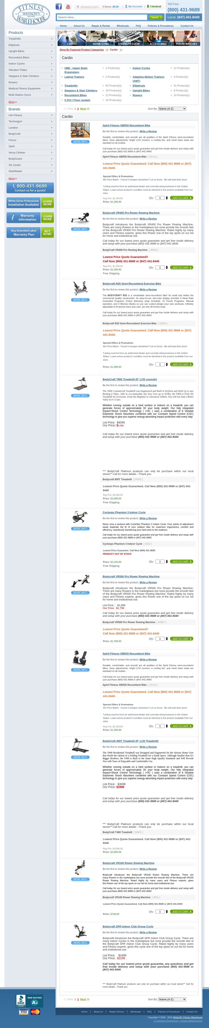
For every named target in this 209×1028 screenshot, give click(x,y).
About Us (79, 25)
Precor (12, 140)
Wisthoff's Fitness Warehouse (187, 1017)
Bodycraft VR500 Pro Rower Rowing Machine (80, 593)
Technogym (15, 121)
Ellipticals (14, 45)
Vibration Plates (18, 69)
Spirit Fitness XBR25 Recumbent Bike (80, 670)
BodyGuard (15, 158)
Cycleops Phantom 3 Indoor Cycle (80, 529)
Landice (13, 127)
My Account (135, 6)
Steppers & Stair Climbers (24, 76)
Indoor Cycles (17, 63)
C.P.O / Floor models (77, 100)
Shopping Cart (88, 6)
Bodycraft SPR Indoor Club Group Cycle (80, 943)
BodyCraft (14, 133)
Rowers (13, 82)
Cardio (114, 49)
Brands (14, 109)
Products (16, 33)
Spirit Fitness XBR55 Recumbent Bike (80, 142)
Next (83, 108)
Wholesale (123, 25)
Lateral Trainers (74, 76)
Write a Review (148, 131)
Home (63, 25)
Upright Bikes (16, 51)
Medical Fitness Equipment (24, 88)
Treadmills (15, 38)
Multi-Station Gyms (20, 94)
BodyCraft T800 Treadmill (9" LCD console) (80, 396)
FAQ (138, 25)
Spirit (12, 146)
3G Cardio (15, 165)
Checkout (156, 6)
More (12, 101)
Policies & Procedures (161, 25)
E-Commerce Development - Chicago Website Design (178, 1021)
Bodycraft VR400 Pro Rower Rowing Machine (80, 229)
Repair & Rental (101, 25)
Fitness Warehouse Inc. (31, 13)
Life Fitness (15, 115)
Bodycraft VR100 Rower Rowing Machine (80, 879)
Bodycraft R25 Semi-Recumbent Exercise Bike (80, 300)
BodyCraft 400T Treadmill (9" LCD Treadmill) (80, 757)
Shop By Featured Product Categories (82, 49)
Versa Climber (17, 152)
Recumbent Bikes (19, 57)
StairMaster (15, 171)
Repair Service (116, 1011)
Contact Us (187, 25)
